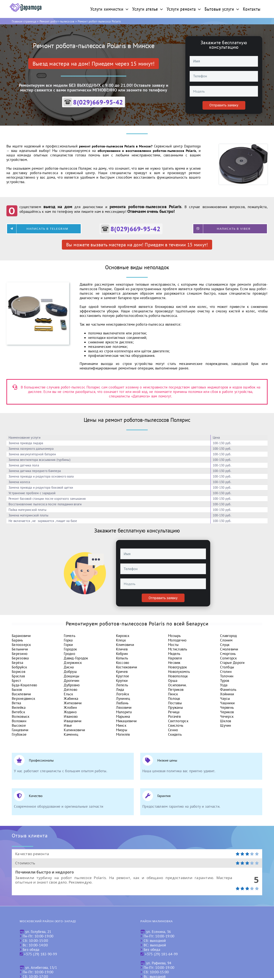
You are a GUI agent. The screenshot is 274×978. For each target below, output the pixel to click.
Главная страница (24, 21)
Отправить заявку (223, 105)
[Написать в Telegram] (43, 229)
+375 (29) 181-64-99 (161, 954)
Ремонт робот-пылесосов (57, 21)
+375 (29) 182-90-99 (40, 954)
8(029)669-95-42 (98, 102)
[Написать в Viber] (230, 229)
